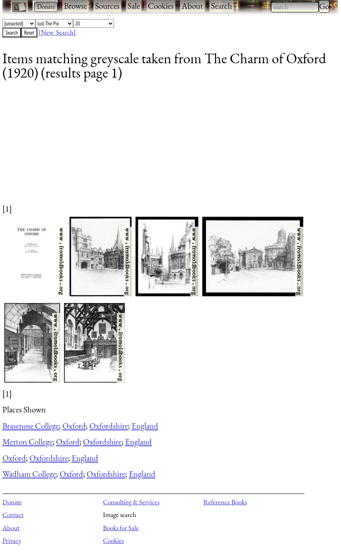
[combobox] (295, 7)
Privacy (11, 540)
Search (221, 5)
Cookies (161, 5)
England (145, 425)
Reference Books (225, 502)
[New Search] (57, 32)
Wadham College (29, 473)
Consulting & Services (131, 502)
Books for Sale (121, 527)
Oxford (74, 425)
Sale (134, 5)
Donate (12, 502)
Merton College (27, 441)
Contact (12, 514)
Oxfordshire (108, 425)
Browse (75, 5)
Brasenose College (30, 425)
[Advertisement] (165, 147)
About (192, 5)
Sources (107, 5)
